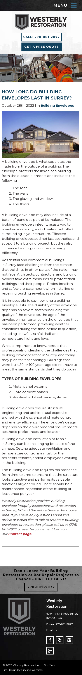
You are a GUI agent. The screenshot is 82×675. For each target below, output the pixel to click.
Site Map (49, 665)
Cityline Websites (31, 670)
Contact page (19, 534)
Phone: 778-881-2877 (59, 624)
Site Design (10, 670)
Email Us (51, 630)
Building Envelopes (57, 105)
